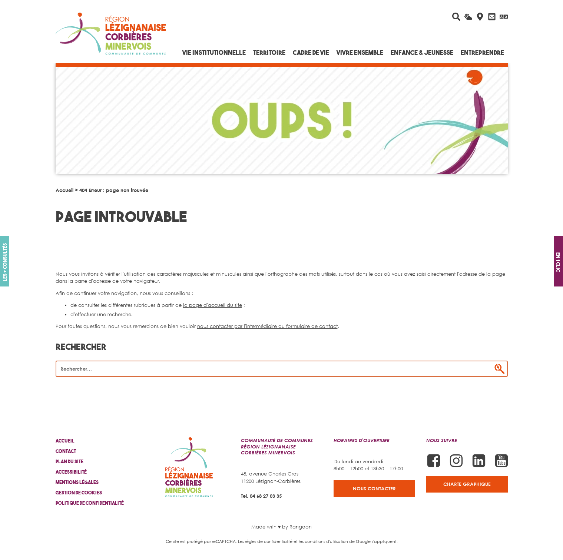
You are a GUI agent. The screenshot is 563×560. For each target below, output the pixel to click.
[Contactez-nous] (492, 17)
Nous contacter (374, 488)
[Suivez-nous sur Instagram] (456, 460)
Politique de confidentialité (90, 503)
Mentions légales (77, 482)
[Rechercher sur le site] (456, 17)
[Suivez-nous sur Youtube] (501, 460)
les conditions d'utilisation (323, 541)
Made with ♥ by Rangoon (281, 527)
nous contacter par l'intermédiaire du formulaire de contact (267, 326)
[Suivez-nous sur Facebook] (433, 460)
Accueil (64, 190)
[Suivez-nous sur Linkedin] (478, 460)
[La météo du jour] (468, 17)
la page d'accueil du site (212, 305)
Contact (66, 451)
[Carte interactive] (480, 17)
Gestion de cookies (79, 493)
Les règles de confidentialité (265, 541)
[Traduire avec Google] (504, 17)
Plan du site (69, 461)
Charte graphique (467, 484)
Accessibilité (71, 472)
